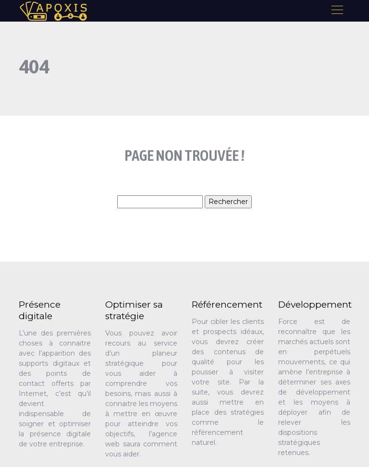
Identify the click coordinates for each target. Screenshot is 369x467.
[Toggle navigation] (336, 11)
